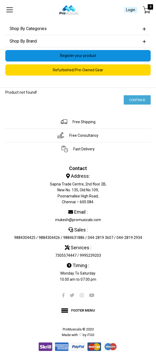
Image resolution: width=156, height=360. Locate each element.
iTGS (90, 335)
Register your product (78, 55)
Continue (137, 100)
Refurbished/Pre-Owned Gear (78, 70)
